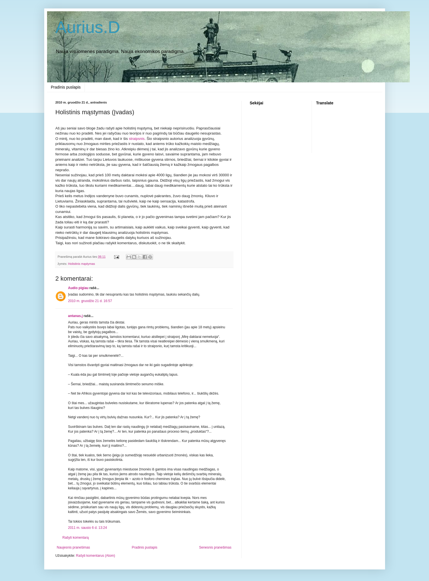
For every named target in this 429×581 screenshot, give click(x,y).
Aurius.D (87, 27)
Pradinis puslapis (66, 87)
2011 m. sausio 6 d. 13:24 (87, 528)
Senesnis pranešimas (215, 547)
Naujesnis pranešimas (73, 547)
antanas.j (75, 316)
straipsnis (137, 139)
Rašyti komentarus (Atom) (95, 556)
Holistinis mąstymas (81, 263)
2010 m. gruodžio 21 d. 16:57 (90, 301)
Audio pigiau (78, 288)
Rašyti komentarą (76, 538)
